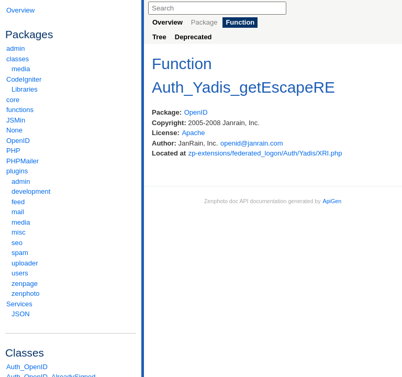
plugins (70, 171)
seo (17, 243)
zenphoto (73, 293)
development (31, 191)
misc (19, 232)
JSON (21, 314)
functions (20, 110)
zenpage (25, 283)
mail (18, 212)
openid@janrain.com (251, 143)
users (20, 273)
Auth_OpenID (27, 367)
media (21, 69)
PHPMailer (22, 161)
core (12, 100)
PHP (13, 150)
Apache (193, 133)
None (14, 130)
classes (70, 59)
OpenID (18, 141)
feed (18, 202)
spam (20, 253)
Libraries (25, 89)
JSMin (15, 120)
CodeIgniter (70, 79)
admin (15, 48)
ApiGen (332, 201)
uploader (25, 263)
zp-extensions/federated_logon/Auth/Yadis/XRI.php (265, 153)
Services (70, 304)
